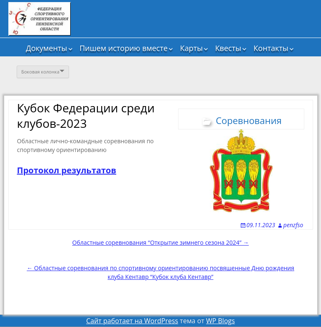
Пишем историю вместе (123, 48)
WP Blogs (220, 320)
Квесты (228, 48)
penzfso (293, 225)
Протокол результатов (67, 170)
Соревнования (249, 120)
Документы (46, 48)
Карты (191, 48)
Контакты (271, 48)
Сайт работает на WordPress (132, 320)
